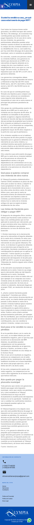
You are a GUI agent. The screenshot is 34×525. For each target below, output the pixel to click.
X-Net (21, 521)
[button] (2, 6)
